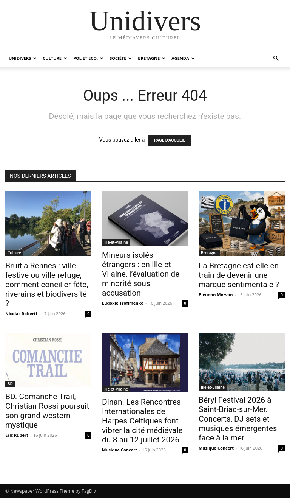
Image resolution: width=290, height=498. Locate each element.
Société (121, 58)
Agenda (182, 58)
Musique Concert (119, 450)
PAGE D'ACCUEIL (169, 140)
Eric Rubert (16, 435)
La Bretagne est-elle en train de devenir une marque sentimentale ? (239, 275)
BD (10, 383)
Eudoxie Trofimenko (122, 303)
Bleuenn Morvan (216, 294)
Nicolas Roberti (21, 313)
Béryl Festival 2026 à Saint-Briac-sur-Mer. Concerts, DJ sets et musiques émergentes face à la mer (238, 418)
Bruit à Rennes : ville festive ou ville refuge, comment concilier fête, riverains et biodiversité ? (46, 284)
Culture (55, 58)
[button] (276, 58)
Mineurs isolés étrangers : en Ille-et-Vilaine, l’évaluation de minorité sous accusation (140, 274)
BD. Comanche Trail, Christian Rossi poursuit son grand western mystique (47, 411)
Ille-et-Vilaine (116, 242)
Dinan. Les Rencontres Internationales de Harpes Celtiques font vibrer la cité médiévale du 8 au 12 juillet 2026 (142, 420)
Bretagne (151, 58)
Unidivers (23, 58)
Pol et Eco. (88, 58)
